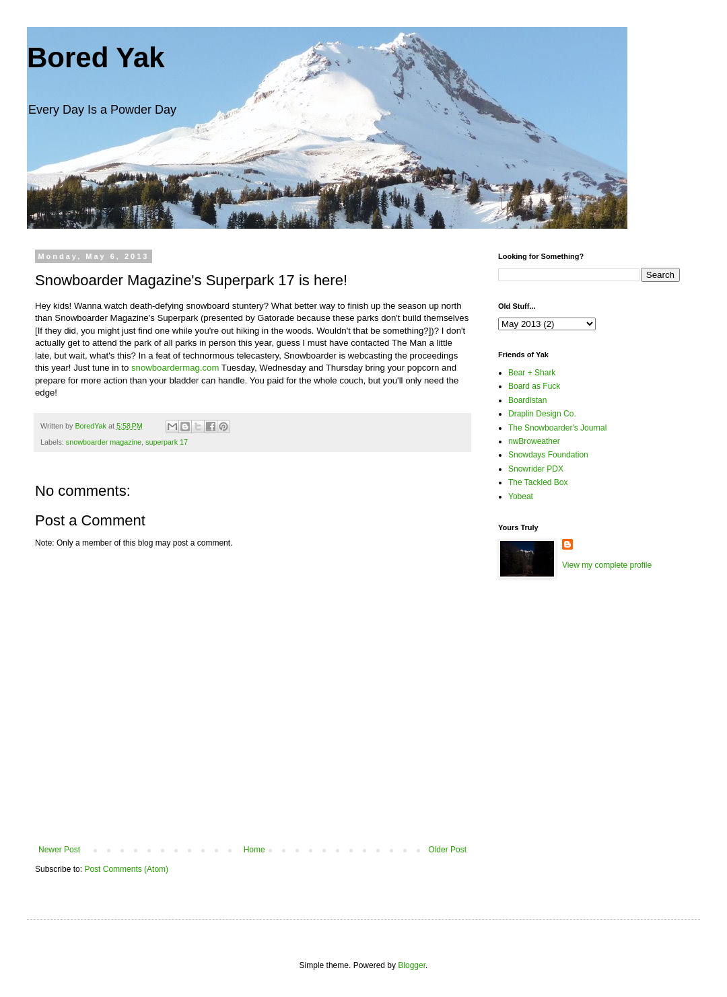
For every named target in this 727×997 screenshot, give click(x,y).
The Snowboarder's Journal (557, 428)
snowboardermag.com (175, 368)
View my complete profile (607, 565)
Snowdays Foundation (548, 454)
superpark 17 (166, 442)
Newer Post (59, 849)
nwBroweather (534, 441)
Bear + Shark (531, 372)
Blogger (411, 965)
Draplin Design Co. (542, 413)
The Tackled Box (538, 482)
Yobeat (520, 496)
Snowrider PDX (535, 469)
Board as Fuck (534, 386)
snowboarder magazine (103, 442)
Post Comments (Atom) (126, 869)
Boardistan (527, 400)
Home (254, 849)
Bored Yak (96, 57)
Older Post (447, 849)
